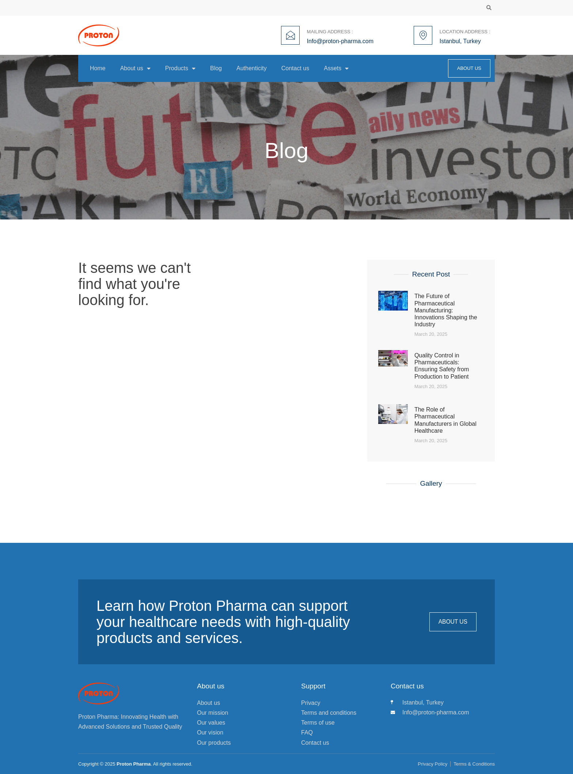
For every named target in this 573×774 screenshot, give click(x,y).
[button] (489, 8)
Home (98, 68)
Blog (216, 68)
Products (180, 68)
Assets (336, 68)
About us (135, 68)
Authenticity (251, 68)
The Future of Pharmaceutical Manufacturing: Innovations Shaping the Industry (445, 310)
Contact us (295, 68)
